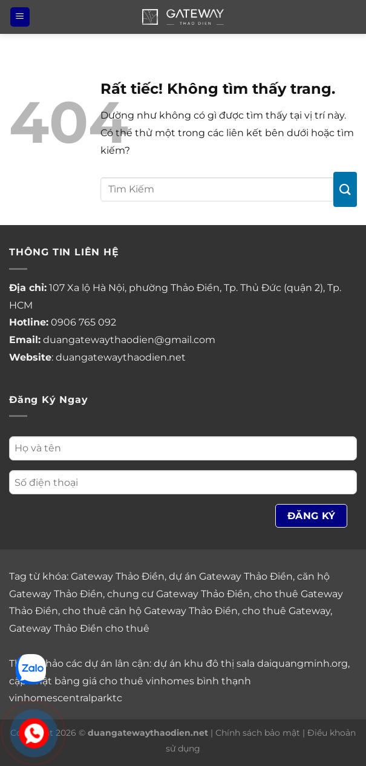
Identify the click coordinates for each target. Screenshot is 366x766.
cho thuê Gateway (286, 611)
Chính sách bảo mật (257, 732)
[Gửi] (345, 189)
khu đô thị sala (219, 663)
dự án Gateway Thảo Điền (231, 576)
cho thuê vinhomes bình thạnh (175, 681)
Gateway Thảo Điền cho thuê (79, 628)
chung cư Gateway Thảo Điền (178, 594)
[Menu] (20, 17)
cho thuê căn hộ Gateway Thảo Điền (150, 611)
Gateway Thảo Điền (118, 576)
